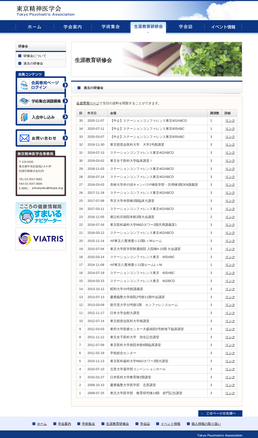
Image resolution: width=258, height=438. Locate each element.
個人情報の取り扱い (206, 424)
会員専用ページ (87, 103)
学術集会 (88, 424)
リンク (230, 120)
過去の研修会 (33, 63)
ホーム (42, 424)
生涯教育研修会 (117, 424)
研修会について (34, 56)
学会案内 (64, 424)
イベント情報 (170, 424)
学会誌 (145, 424)
